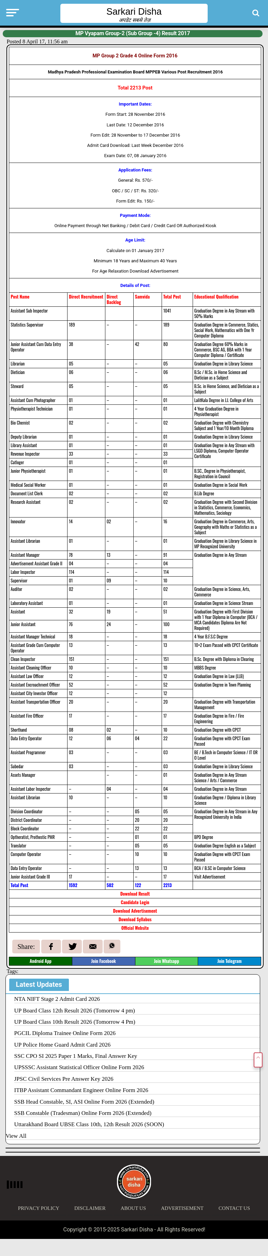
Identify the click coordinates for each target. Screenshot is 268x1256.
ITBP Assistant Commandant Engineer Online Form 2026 (81, 1090)
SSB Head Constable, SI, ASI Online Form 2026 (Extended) (84, 1102)
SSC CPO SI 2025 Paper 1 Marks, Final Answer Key (75, 1056)
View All (16, 1136)
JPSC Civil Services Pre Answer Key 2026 (64, 1079)
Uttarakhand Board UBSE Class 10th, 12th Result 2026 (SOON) (89, 1124)
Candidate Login (135, 902)
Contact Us (234, 1208)
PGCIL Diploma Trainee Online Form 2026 (65, 1033)
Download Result (135, 894)
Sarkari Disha (134, 11)
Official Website (135, 928)
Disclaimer (90, 1208)
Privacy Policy (38, 1208)
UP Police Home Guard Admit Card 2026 (62, 1044)
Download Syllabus (135, 919)
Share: (26, 946)
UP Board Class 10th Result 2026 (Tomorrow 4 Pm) (74, 1022)
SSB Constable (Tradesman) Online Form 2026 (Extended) (83, 1113)
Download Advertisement (135, 911)
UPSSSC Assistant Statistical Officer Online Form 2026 (79, 1067)
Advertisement (182, 1208)
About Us (133, 1208)
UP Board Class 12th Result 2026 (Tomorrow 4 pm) (74, 1010)
